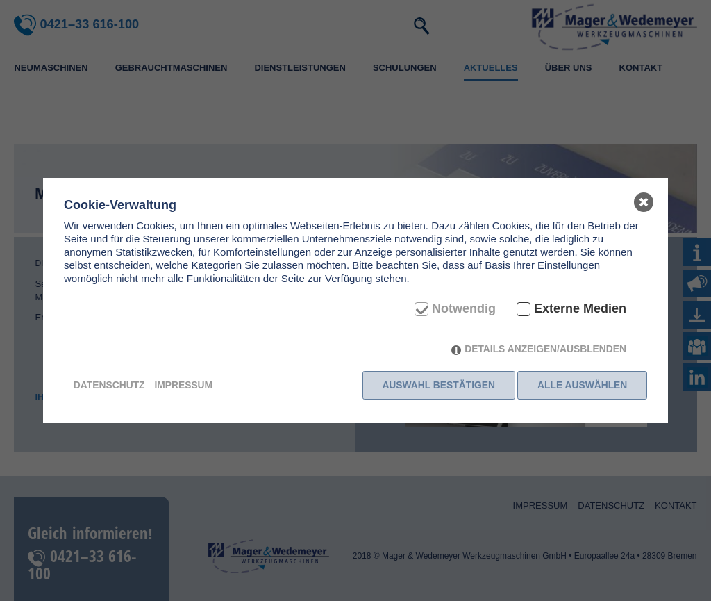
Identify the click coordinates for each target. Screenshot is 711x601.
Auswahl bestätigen (436, 384)
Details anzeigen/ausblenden (545, 351)
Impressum (183, 384)
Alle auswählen (582, 384)
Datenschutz (109, 384)
